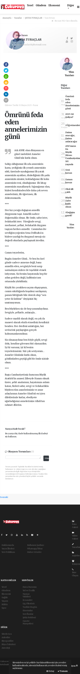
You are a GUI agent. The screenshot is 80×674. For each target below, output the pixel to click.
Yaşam (5, 601)
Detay (50, 671)
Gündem (41, 5)
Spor (4, 608)
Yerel (30, 5)
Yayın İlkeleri (8, 548)
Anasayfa (7, 18)
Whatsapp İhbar (35, 548)
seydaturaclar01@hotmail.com (31, 44)
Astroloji (6, 648)
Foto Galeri (75, 524)
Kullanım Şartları (35, 545)
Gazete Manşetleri (28, 622)
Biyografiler (8, 641)
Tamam (63, 671)
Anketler (6, 637)
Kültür (5, 604)
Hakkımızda (8, 545)
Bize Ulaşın (75, 572)
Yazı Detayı (50, 18)
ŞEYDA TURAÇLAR (33, 18)
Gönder (47, 458)
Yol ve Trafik (29, 590)
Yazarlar (18, 18)
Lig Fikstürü (29, 603)
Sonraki (4, 497)
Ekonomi (54, 5)
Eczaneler (28, 600)
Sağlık (5, 597)
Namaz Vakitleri (27, 595)
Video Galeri (75, 536)
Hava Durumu (30, 587)
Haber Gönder (34, 552)
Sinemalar (28, 610)
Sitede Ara (7, 634)
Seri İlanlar (28, 614)
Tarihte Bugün (30, 607)
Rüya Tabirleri (9, 644)
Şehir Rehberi (29, 617)
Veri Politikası (8, 552)
